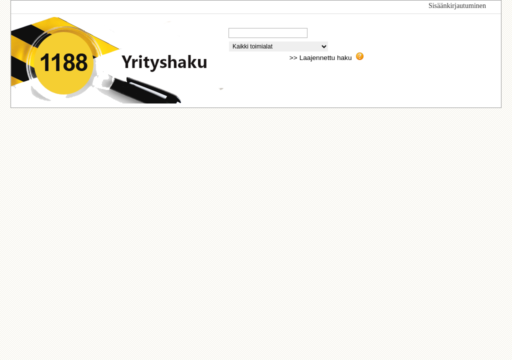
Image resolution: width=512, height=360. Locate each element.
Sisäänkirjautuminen (457, 6)
